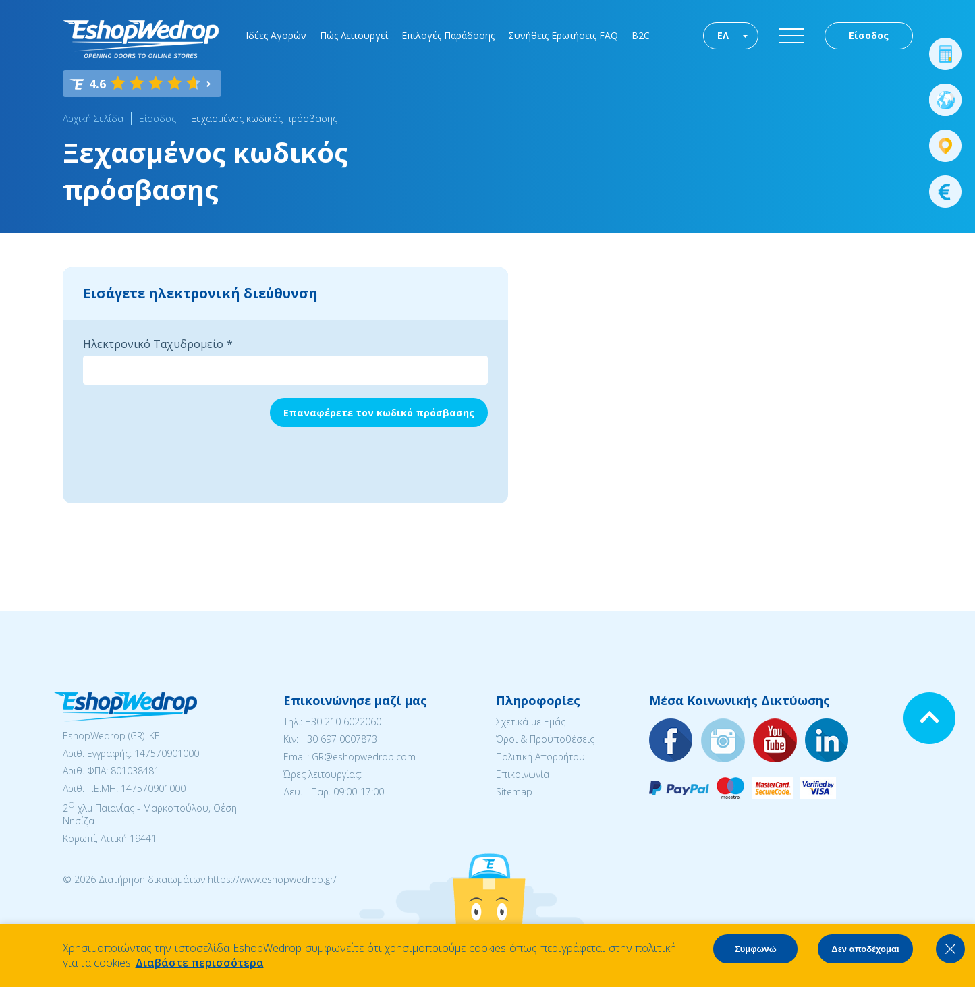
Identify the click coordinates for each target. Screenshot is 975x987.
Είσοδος (869, 35)
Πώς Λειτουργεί (354, 35)
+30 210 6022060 (343, 721)
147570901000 (166, 753)
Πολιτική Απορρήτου (540, 756)
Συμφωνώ (756, 949)
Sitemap (514, 791)
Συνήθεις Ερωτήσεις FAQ (563, 35)
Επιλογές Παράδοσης (448, 35)
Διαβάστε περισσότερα (200, 962)
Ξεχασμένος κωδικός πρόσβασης (264, 118)
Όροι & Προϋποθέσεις (545, 739)
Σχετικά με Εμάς (530, 721)
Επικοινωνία (522, 774)
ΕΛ (723, 35)
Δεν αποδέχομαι (865, 949)
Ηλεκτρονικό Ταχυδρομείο (153, 344)
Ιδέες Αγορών (276, 35)
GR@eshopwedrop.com (364, 756)
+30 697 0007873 (339, 739)
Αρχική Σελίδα (93, 118)
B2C (641, 35)
